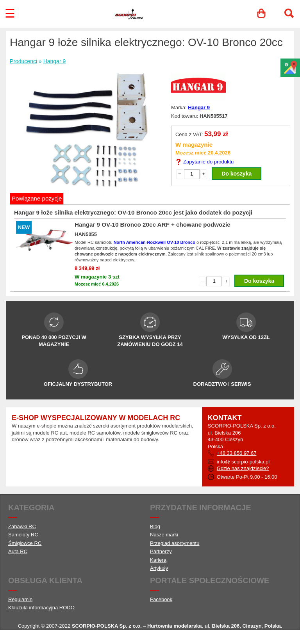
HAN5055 (86, 234)
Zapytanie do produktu (208, 162)
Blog (155, 526)
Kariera (158, 560)
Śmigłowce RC (24, 543)
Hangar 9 (54, 61)
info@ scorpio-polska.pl (243, 462)
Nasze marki (164, 535)
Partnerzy (161, 551)
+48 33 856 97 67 (237, 453)
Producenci (23, 61)
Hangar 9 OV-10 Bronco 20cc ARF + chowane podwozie (152, 224)
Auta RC (17, 551)
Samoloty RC (23, 535)
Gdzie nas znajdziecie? (243, 468)
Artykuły (159, 568)
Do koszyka (236, 173)
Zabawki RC (22, 526)
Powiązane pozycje (37, 198)
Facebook (161, 599)
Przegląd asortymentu (174, 543)
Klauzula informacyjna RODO (41, 607)
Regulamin (20, 599)
